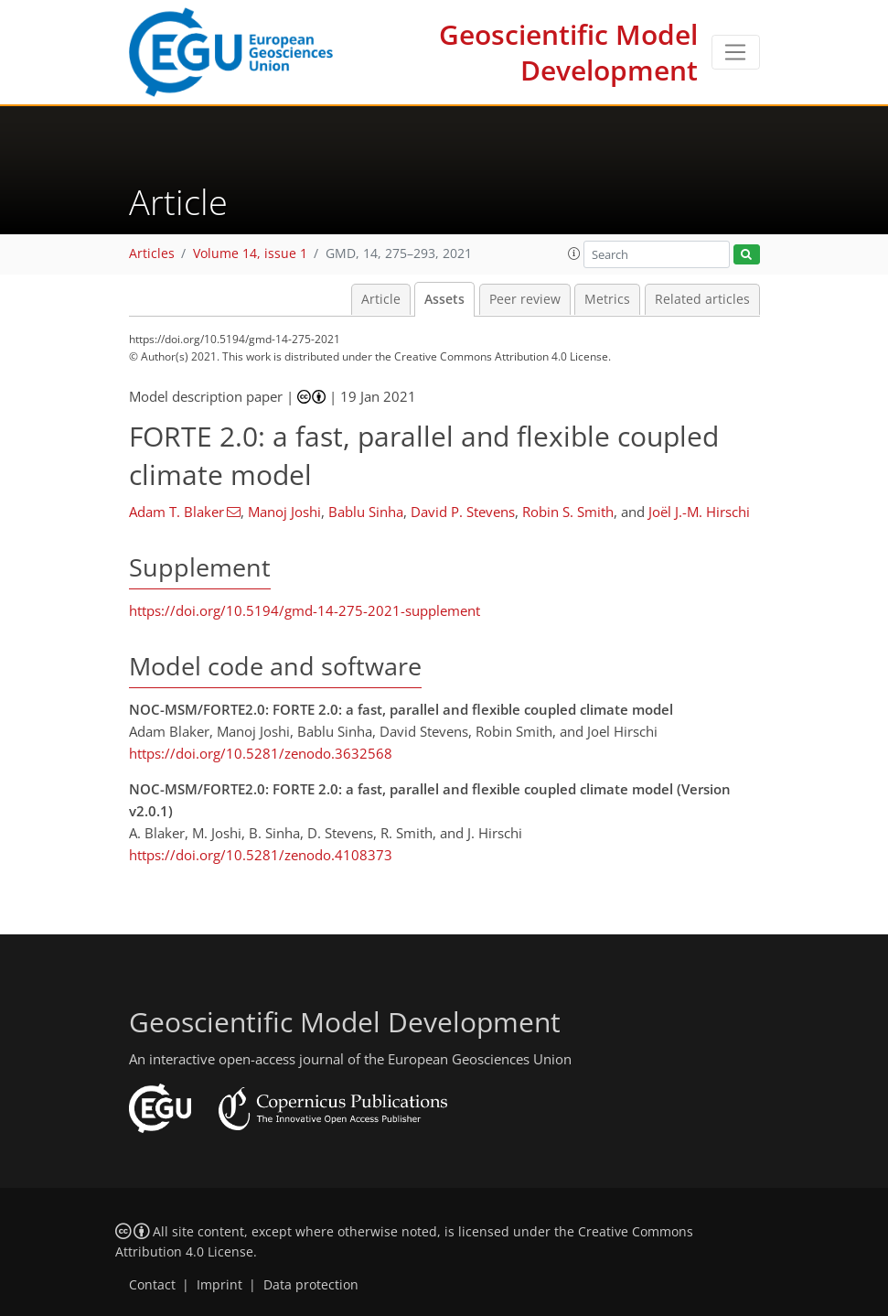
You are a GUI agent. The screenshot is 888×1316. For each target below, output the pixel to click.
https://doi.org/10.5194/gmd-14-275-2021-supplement (304, 610)
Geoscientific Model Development (568, 52)
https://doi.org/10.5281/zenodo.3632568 (260, 753)
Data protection (310, 1285)
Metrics (607, 299)
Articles (152, 253)
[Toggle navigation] (735, 52)
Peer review (525, 299)
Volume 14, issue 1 (250, 253)
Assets (444, 299)
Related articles (702, 299)
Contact (152, 1285)
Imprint (219, 1285)
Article (381, 299)
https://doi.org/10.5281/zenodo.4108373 (260, 855)
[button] (574, 253)
